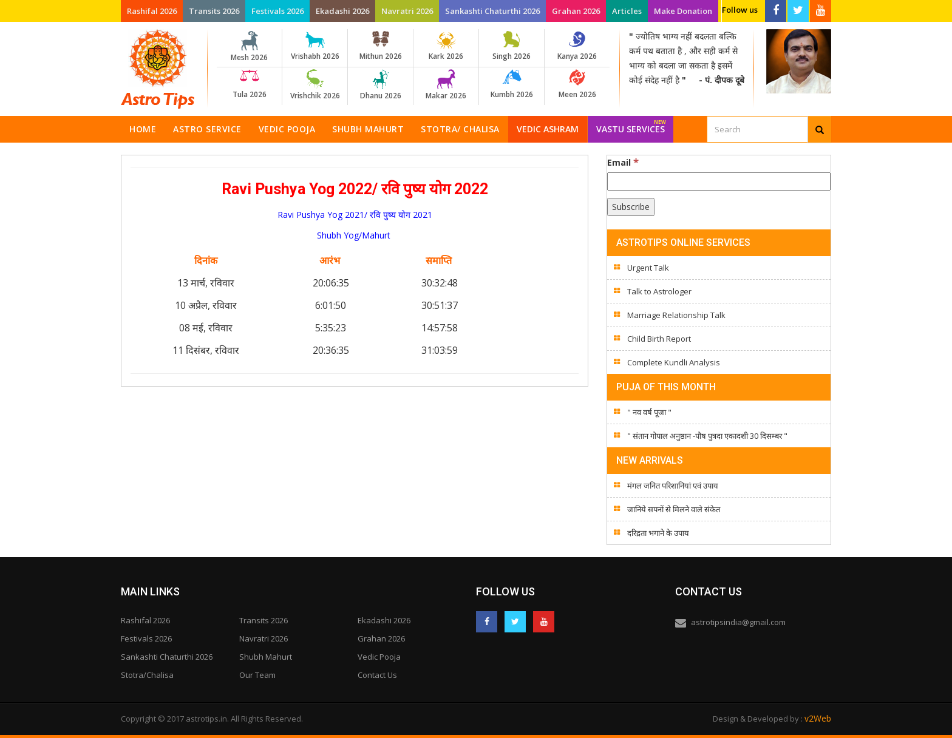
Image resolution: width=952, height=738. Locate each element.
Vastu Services (631, 125)
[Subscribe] (630, 207)
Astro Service (207, 129)
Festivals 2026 (277, 11)
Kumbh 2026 (511, 84)
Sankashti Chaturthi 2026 (492, 11)
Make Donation (683, 11)
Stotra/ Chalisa (460, 129)
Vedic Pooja (287, 129)
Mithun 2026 (380, 46)
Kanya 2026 (577, 46)
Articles (627, 11)
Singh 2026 (511, 46)
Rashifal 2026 (152, 11)
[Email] (719, 181)
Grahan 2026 (576, 11)
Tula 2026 (249, 84)
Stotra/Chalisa (147, 674)
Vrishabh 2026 (314, 46)
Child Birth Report (659, 338)
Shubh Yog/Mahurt (355, 235)
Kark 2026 (445, 46)
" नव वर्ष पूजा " (649, 412)
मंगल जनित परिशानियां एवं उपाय (672, 485)
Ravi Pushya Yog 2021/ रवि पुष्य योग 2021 (354, 214)
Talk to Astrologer (659, 291)
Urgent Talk (648, 267)
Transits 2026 (214, 11)
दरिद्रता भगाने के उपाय (658, 532)
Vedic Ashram (548, 129)
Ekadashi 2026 (342, 11)
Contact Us (377, 674)
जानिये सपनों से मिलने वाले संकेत (673, 509)
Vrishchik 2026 (314, 85)
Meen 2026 (577, 84)
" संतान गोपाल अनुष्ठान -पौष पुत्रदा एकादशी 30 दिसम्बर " (707, 435)
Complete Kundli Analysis (673, 362)
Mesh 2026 (249, 47)
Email (623, 162)
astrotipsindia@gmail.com (738, 622)
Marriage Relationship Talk (676, 315)
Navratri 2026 (407, 11)
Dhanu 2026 (380, 85)
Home (142, 129)
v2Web (817, 718)
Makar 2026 (445, 85)
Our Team (257, 674)
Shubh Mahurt (368, 129)
